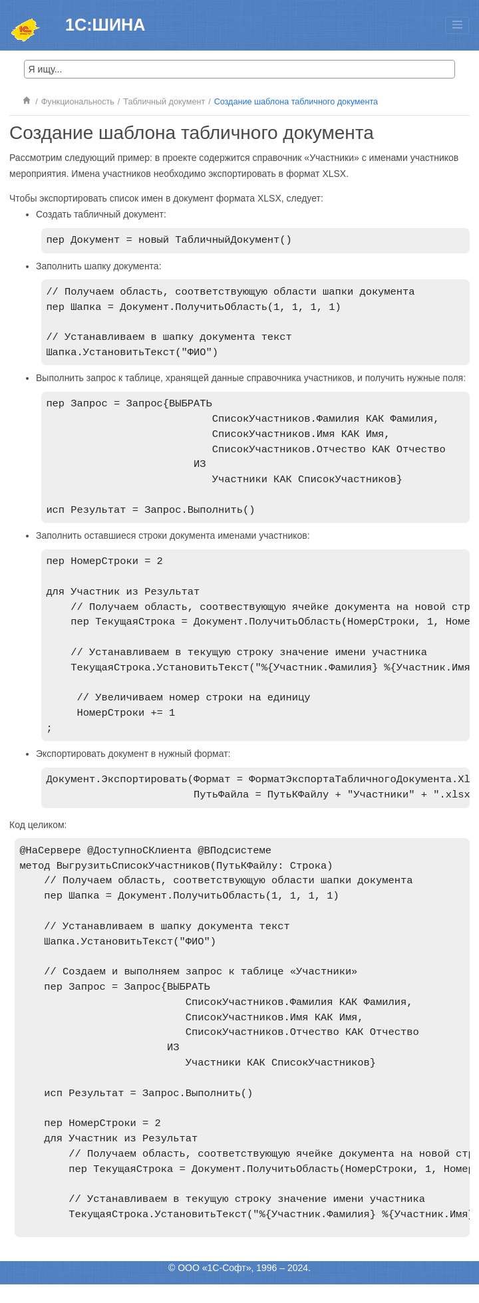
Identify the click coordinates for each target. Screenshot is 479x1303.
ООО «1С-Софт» (214, 1286)
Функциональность (77, 101)
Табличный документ (164, 101)
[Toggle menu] (457, 25)
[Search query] (239, 69)
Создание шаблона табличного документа (296, 101)
